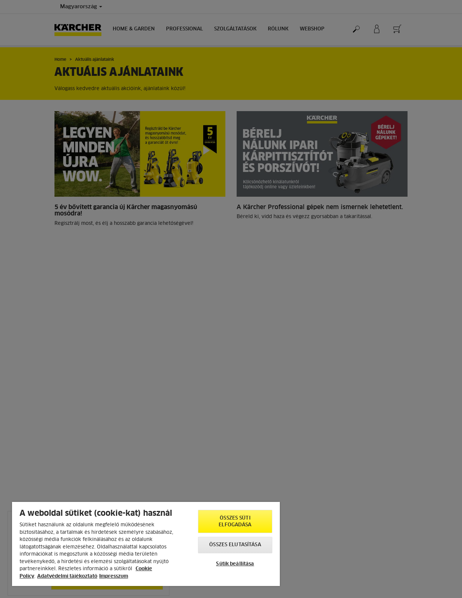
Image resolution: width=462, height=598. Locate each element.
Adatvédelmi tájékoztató (67, 576)
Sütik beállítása (235, 564)
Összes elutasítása (235, 544)
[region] (146, 544)
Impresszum (113, 576)
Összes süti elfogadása (235, 521)
